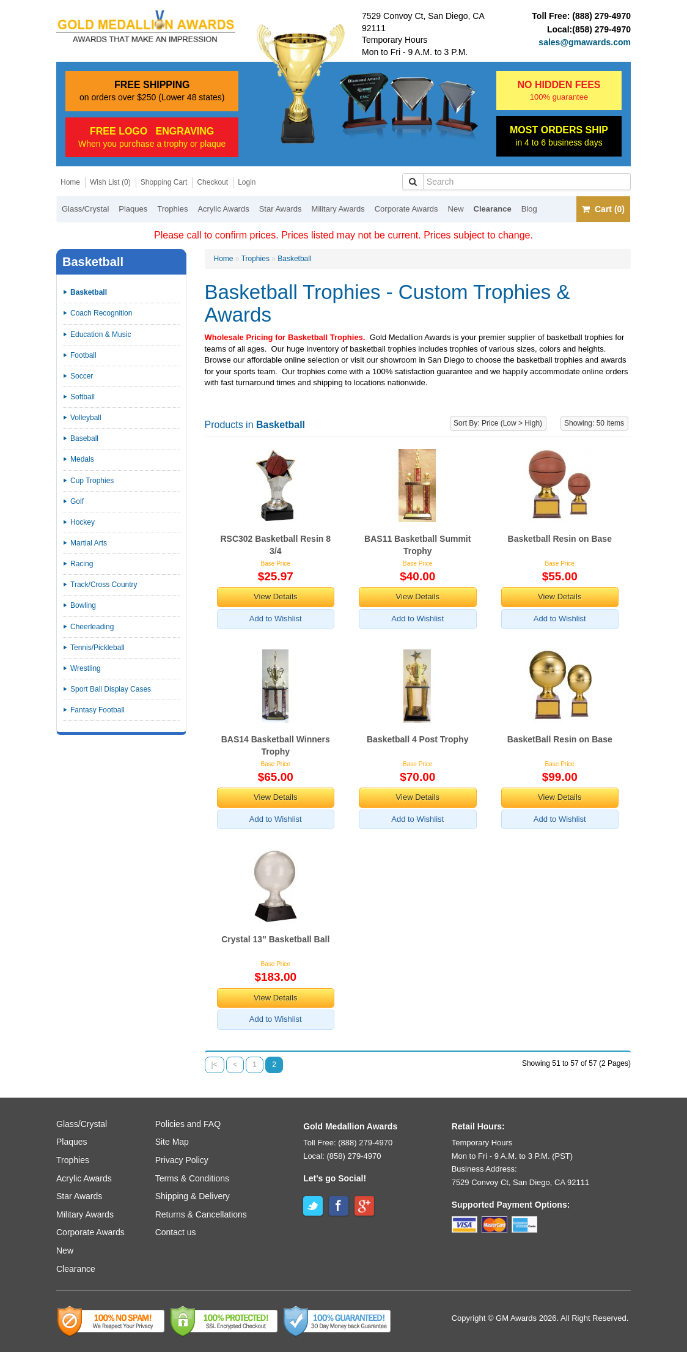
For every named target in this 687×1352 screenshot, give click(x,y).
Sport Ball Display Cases (110, 689)
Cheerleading (92, 626)
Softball (82, 397)
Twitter (313, 1206)
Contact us (175, 1232)
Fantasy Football (97, 710)
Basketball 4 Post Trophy (418, 739)
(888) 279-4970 (601, 16)
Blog (529, 208)
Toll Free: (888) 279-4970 (347, 1142)
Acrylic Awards (223, 208)
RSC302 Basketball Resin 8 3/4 (275, 545)
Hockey (82, 522)
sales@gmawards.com (584, 42)
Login (246, 182)
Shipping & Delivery (192, 1196)
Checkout (212, 182)
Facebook (338, 1206)
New (456, 208)
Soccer (81, 376)
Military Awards (338, 208)
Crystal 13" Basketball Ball (275, 939)
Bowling (83, 605)
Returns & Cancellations (201, 1214)
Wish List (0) (110, 182)
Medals (82, 459)
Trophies (172, 208)
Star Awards (280, 208)
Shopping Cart (164, 182)
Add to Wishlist (275, 618)
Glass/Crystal (85, 208)
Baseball (84, 438)
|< (214, 1064)
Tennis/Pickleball (97, 647)
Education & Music (100, 334)
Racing (81, 564)
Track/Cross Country (104, 584)
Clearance (493, 208)
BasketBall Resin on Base (559, 739)
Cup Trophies (92, 480)
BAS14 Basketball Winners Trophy (275, 745)
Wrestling (85, 668)
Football (83, 355)
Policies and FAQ (188, 1124)
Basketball (294, 258)
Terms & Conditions (192, 1178)
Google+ (364, 1206)
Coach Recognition (101, 313)
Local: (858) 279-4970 (342, 1156)
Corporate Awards (406, 208)
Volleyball (85, 417)
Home (70, 182)
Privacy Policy (181, 1160)
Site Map (172, 1142)
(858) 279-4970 (601, 29)
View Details (275, 596)
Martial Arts (88, 543)
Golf (77, 501)
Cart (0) (603, 209)
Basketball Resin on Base (560, 539)
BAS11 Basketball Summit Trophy (417, 545)
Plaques (133, 208)
